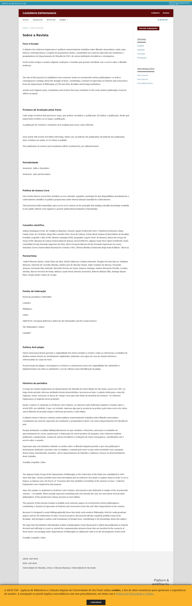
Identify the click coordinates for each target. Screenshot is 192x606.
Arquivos (38, 20)
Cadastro (155, 13)
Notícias (51, 20)
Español (140, 49)
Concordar (96, 602)
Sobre (62, 20)
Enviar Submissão (148, 28)
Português (141, 57)
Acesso (166, 13)
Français (141, 53)
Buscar (163, 20)
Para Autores (142, 79)
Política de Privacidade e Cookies (135, 593)
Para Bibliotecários (145, 83)
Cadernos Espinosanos (39, 13)
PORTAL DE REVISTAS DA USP (14, 4)
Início (25, 28)
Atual (26, 20)
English (140, 45)
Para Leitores (142, 75)
